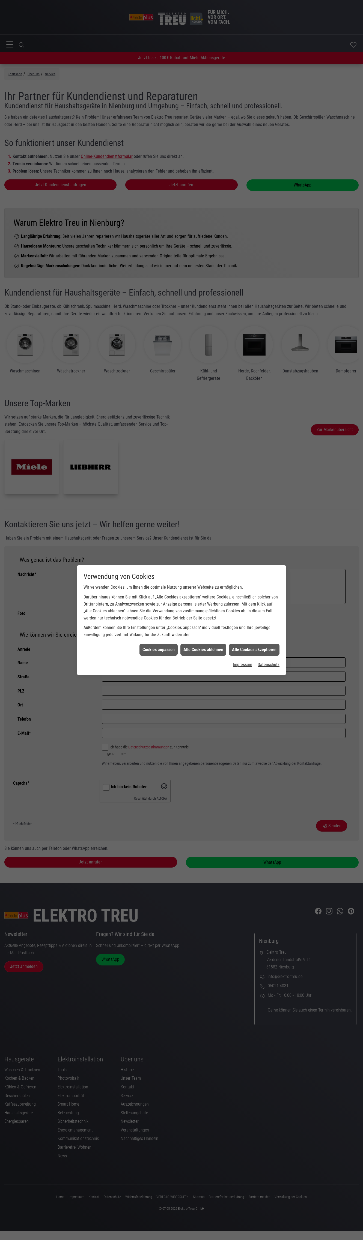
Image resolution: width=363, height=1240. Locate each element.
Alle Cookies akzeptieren (254, 583)
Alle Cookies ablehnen (203, 583)
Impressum (242, 598)
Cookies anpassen (158, 583)
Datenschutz (268, 598)
